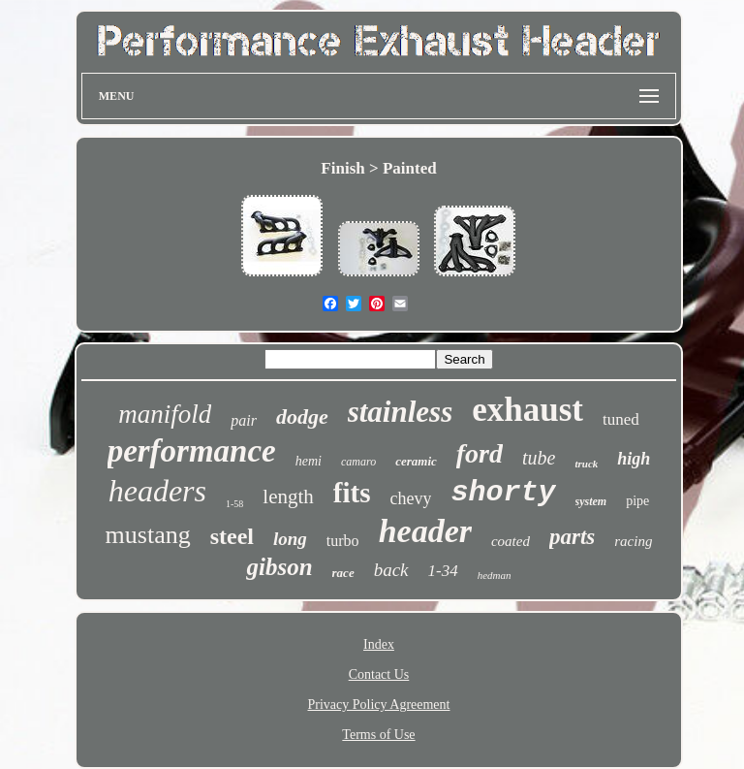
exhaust (527, 410)
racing (633, 541)
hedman (495, 575)
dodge (302, 416)
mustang (148, 535)
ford (479, 453)
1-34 (443, 570)
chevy (411, 498)
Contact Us (379, 674)
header (425, 531)
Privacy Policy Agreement (379, 704)
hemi (308, 461)
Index (378, 644)
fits (352, 492)
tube (538, 457)
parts (572, 537)
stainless (400, 412)
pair (244, 420)
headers (157, 490)
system (591, 501)
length (288, 496)
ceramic (416, 461)
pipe (637, 501)
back (391, 570)
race (343, 572)
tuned (621, 419)
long (290, 539)
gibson (279, 567)
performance (192, 450)
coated (510, 541)
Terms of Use (378, 734)
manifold (164, 414)
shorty (502, 492)
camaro (358, 461)
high (633, 458)
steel (232, 536)
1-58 (234, 503)
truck (586, 463)
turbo (342, 540)
